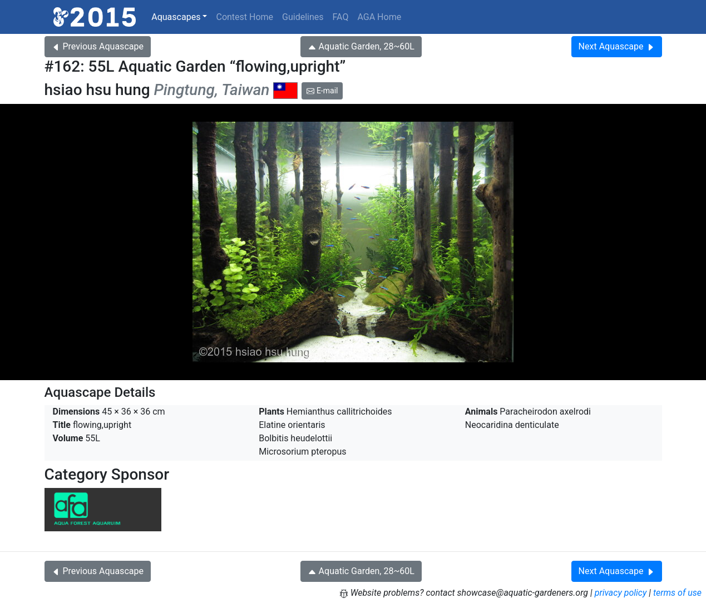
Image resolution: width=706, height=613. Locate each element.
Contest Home (244, 17)
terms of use (677, 592)
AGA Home (379, 17)
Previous (98, 46)
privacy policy (621, 592)
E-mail (322, 90)
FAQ (341, 17)
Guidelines (302, 17)
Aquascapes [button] (175, 17)
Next (617, 46)
